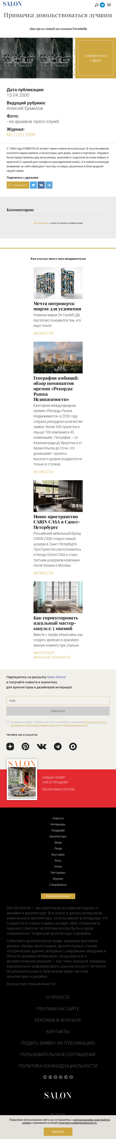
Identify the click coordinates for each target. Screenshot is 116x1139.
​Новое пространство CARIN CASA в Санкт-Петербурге (56, 521)
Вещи (58, 842)
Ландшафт (58, 830)
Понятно (58, 1131)
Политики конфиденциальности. (77, 1122)
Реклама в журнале (58, 1020)
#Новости (43, 333)
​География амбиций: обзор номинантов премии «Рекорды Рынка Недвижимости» (56, 388)
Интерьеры (58, 824)
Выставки (58, 854)
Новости (58, 818)
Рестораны (58, 872)
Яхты (58, 860)
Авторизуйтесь (41, 223)
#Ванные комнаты (52, 657)
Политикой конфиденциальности (43, 725)
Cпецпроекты (58, 884)
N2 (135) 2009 (21, 134)
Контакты (58, 1031)
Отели (58, 866)
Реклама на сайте (58, 1008)
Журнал (58, 878)
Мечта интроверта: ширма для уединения (57, 306)
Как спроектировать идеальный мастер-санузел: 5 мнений (55, 623)
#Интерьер (44, 653)
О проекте (58, 997)
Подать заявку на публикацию (58, 1043)
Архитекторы (58, 836)
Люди (58, 848)
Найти (97, 5)
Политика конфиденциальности (58, 1066)
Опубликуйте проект (58, 896)
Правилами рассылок (76, 725)
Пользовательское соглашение (58, 1054)
